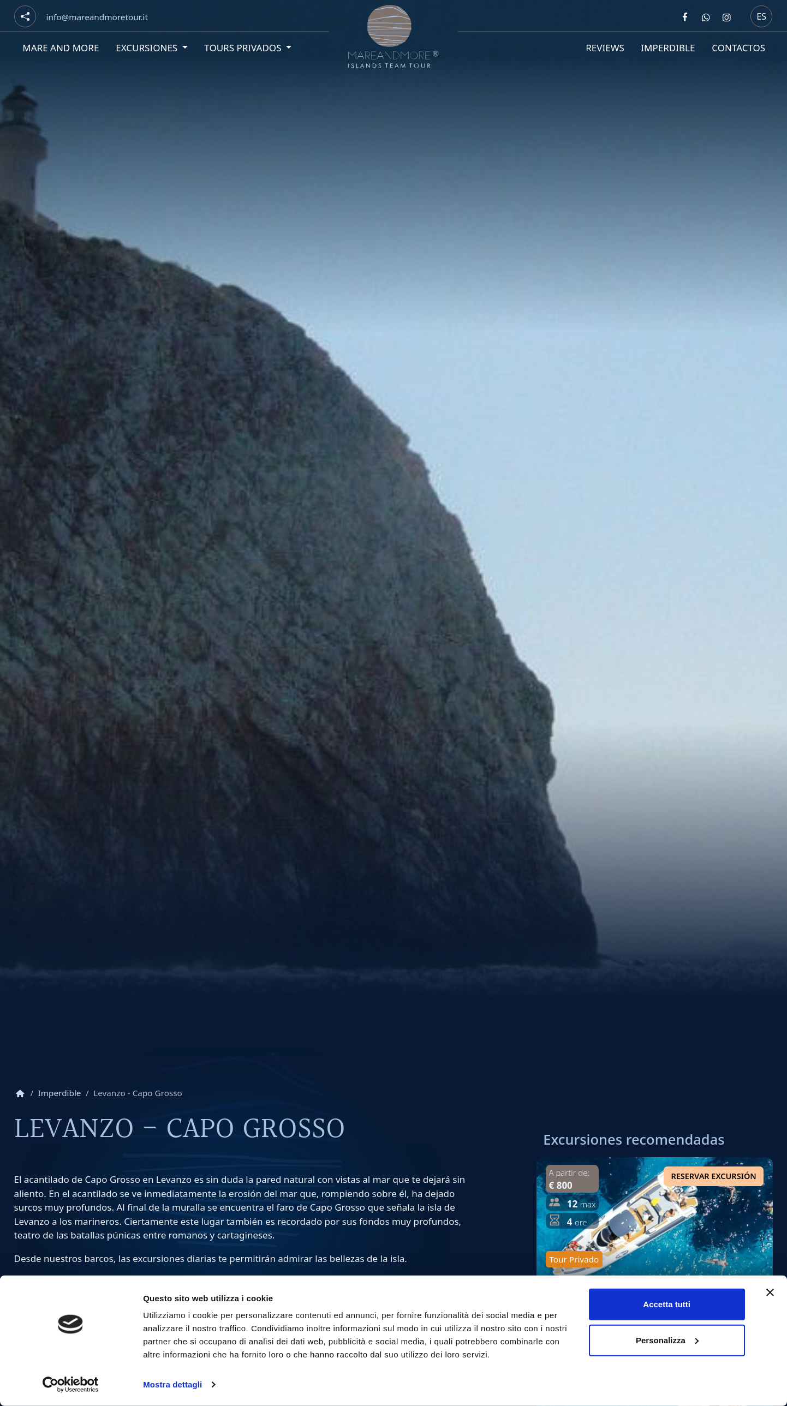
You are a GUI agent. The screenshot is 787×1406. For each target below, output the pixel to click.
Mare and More (60, 47)
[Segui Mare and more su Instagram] (727, 17)
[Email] (96, 17)
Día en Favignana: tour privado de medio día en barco (646, 1296)
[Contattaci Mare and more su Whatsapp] (705, 17)
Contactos (738, 47)
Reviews (604, 47)
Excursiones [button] (147, 47)
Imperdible (668, 47)
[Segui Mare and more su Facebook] (685, 17)
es (761, 16)
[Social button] (25, 16)
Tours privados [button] (244, 47)
